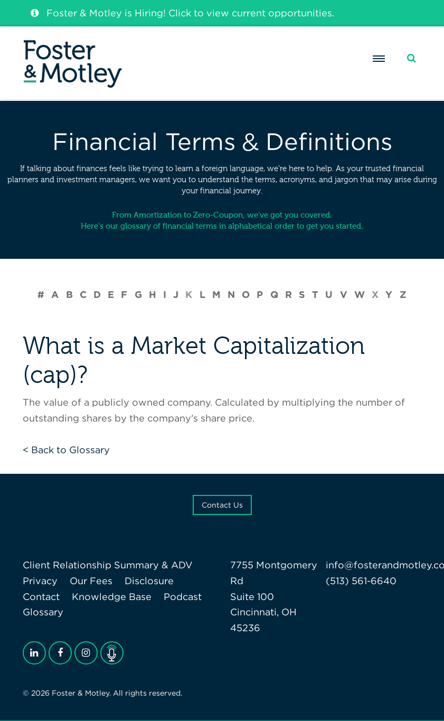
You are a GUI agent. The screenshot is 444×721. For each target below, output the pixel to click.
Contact (41, 596)
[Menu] (378, 58)
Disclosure (149, 580)
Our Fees (91, 580)
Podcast (183, 596)
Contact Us (222, 505)
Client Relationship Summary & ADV (108, 564)
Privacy (40, 580)
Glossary (43, 611)
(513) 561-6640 (361, 580)
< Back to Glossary (66, 449)
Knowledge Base (112, 596)
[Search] (411, 58)
